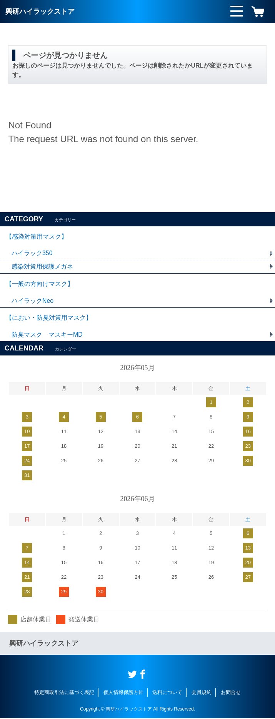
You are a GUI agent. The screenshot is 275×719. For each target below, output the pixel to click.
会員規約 (202, 693)
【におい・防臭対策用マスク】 (49, 318)
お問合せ (231, 693)
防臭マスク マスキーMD (47, 335)
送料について (167, 693)
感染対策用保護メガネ (42, 267)
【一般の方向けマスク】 (39, 284)
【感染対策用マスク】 (36, 236)
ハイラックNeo (32, 301)
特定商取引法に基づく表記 (64, 693)
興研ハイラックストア (40, 11)
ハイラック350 (32, 253)
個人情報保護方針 (123, 693)
